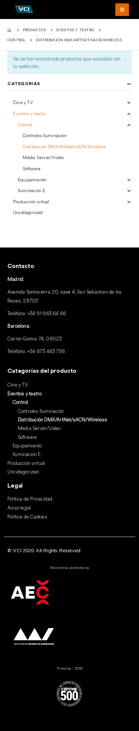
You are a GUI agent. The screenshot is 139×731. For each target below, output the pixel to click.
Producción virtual (31, 201)
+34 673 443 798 (46, 351)
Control (25, 124)
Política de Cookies (27, 517)
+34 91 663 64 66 (46, 313)
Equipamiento (32, 179)
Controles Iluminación (45, 135)
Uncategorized (28, 212)
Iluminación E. (32, 190)
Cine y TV (23, 102)
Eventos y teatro (29, 113)
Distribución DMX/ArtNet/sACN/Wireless (64, 146)
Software (32, 168)
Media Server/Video (43, 157)
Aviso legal (19, 508)
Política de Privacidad (29, 499)
